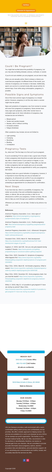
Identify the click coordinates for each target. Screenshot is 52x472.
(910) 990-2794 (21, 359)
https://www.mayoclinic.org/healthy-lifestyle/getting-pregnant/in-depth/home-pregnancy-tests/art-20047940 (25, 279)
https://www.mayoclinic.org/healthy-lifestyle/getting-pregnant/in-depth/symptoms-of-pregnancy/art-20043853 (26, 260)
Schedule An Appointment (26, 10)
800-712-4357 (21, 363)
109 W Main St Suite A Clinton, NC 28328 (26, 382)
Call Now (26, 5)
